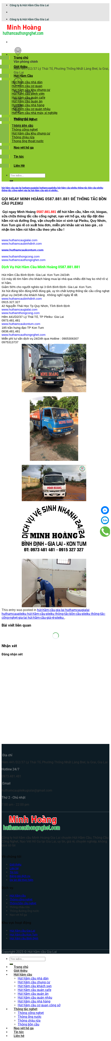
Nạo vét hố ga (24, 147)
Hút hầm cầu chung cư (34, 982)
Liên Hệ (19, 166)
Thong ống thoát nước (28, 141)
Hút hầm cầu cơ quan (27, 86)
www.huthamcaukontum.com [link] (23, 250)
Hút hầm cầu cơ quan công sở (39, 1005)
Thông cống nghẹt (25, 129)
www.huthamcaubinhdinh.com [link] (22, 243)
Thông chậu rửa (23, 137)
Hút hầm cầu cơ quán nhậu (31, 109)
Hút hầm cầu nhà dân (27, 82)
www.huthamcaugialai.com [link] (19, 240)
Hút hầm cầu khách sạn (35, 986)
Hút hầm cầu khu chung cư (31, 90)
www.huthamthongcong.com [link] (20, 256)
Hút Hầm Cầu (23, 76)
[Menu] (14, 42)
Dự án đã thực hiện (21, 880)
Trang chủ (21, 57)
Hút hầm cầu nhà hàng (28, 105)
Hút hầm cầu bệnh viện (28, 94)
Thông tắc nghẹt (25, 119)
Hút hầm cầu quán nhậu (35, 997)
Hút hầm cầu (23, 974)
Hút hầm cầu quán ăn (27, 101)
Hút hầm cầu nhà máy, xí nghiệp (34, 113)
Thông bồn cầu (22, 126)
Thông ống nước (29, 1017)
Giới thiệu (20, 67)
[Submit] (11, 180)
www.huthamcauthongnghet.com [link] (24, 260)
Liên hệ (14, 868)
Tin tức (19, 157)
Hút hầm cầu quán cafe (28, 97)
